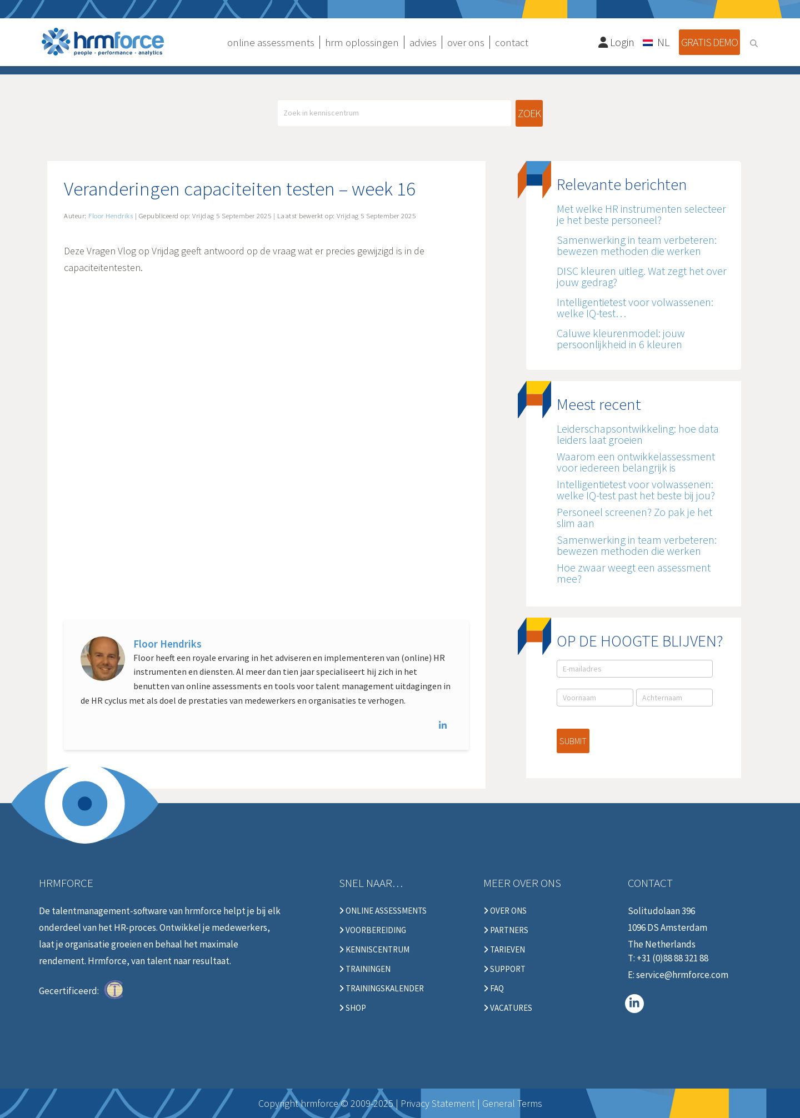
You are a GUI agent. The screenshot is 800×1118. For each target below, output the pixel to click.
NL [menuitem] (663, 42)
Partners (505, 930)
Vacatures (507, 1008)
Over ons (505, 911)
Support (504, 969)
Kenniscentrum (374, 950)
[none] (656, 41)
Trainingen (365, 969)
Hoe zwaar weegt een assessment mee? (634, 572)
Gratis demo (709, 42)
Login (616, 42)
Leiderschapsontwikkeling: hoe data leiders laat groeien (638, 434)
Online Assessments (383, 911)
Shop (352, 1008)
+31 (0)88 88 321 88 (672, 958)
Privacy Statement (438, 1103)
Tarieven (504, 950)
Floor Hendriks (167, 643)
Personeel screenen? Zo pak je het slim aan (634, 517)
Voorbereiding (372, 930)
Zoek (529, 113)
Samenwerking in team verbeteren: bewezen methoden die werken (637, 545)
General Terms (512, 1103)
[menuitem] (656, 41)
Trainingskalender (381, 989)
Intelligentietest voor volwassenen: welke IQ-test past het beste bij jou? (636, 489)
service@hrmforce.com (682, 975)
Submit (573, 740)
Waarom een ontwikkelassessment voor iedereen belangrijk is (636, 461)
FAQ (493, 989)
